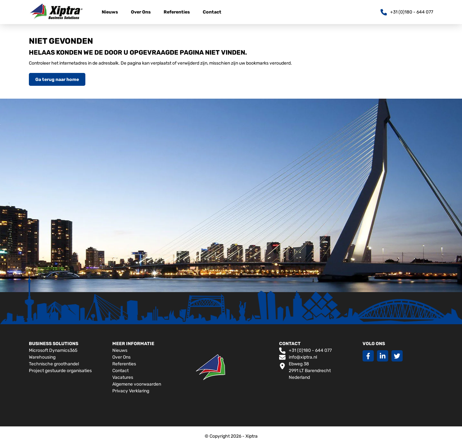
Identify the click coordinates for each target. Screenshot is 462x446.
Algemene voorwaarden (136, 384)
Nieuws (110, 12)
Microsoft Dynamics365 (53, 350)
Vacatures (122, 377)
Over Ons (141, 12)
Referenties (177, 12)
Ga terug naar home (57, 79)
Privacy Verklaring (130, 391)
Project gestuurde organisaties (60, 370)
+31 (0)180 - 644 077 (305, 350)
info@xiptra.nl (298, 357)
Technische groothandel (54, 364)
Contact (212, 12)
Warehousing (42, 357)
